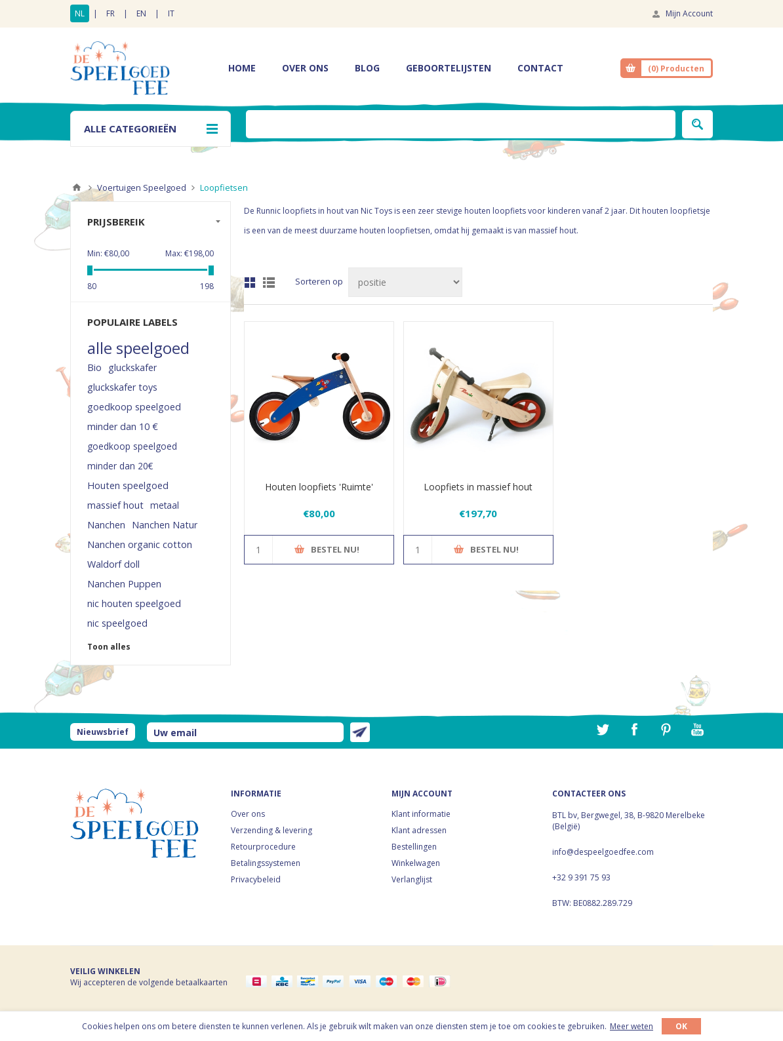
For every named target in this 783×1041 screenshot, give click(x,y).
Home (76, 187)
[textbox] (460, 124)
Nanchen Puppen (124, 584)
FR (110, 13)
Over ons (248, 813)
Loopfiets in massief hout (478, 487)
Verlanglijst (412, 879)
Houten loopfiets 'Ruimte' (319, 487)
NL (80, 13)
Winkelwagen (416, 863)
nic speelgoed (117, 623)
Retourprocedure (263, 846)
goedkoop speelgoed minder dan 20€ (132, 456)
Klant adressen (419, 830)
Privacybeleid (256, 879)
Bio (94, 367)
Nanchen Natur (164, 525)
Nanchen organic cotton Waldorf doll (139, 554)
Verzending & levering (271, 830)
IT (171, 13)
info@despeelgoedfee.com (603, 851)
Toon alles (108, 646)
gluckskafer (132, 367)
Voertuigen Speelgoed (141, 187)
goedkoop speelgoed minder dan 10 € (134, 417)
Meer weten (631, 1026)
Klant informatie (421, 813)
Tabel (250, 282)
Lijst (269, 282)
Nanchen (106, 525)
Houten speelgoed (128, 485)
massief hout (115, 505)
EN (141, 13)
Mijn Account (689, 13)
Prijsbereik (116, 221)
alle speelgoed (138, 348)
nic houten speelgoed (134, 603)
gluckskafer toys (122, 387)
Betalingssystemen (265, 863)
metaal (164, 505)
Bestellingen (414, 846)
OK (681, 1026)
